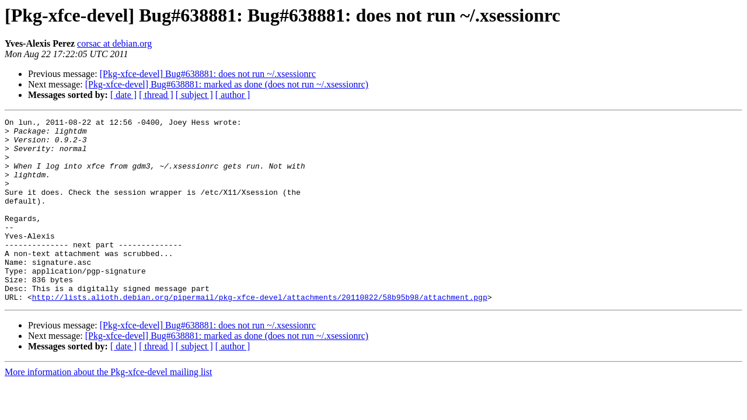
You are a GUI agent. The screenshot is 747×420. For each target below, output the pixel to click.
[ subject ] (194, 95)
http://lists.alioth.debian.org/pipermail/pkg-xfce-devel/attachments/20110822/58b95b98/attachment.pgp (259, 333)
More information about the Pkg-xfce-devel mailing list (108, 409)
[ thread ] (156, 95)
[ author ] (232, 95)
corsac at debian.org (114, 43)
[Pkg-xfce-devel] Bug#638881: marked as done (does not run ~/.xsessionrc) (226, 84)
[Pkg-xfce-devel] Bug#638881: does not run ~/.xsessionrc (208, 74)
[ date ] (123, 95)
